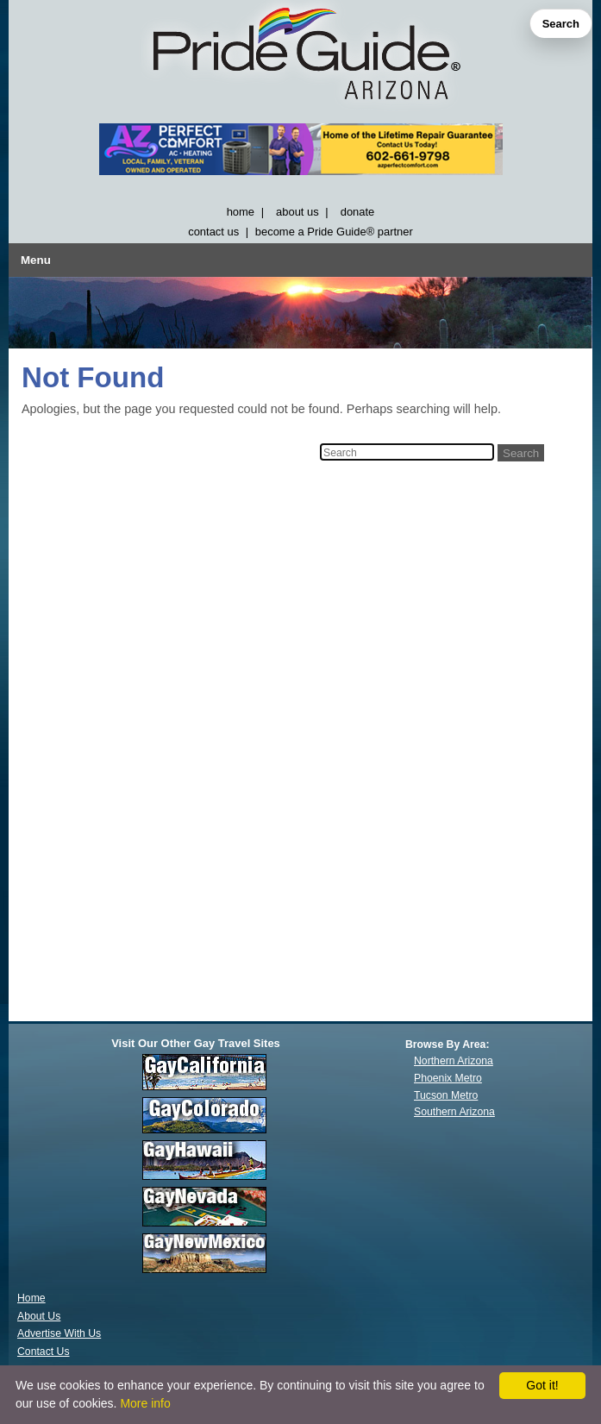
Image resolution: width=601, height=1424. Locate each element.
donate (358, 211)
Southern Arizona (454, 1112)
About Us (38, 1316)
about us (297, 211)
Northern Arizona (453, 1061)
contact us (213, 231)
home (240, 211)
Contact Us (43, 1352)
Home (31, 1298)
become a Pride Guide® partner (334, 231)
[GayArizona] (300, 57)
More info (145, 1403)
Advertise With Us (59, 1333)
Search (560, 23)
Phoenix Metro (448, 1078)
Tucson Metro (446, 1095)
